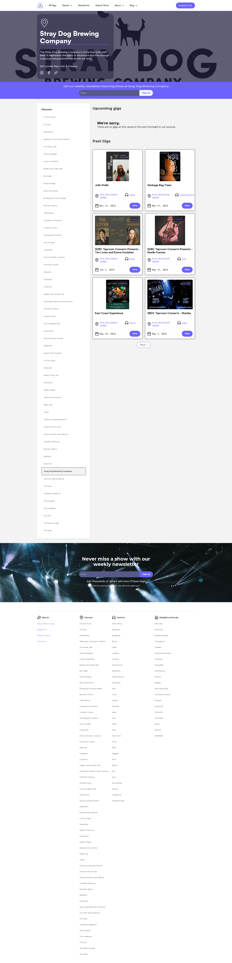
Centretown (160, 641)
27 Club (83, 629)
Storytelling (117, 783)
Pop (114, 730)
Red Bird (83, 895)
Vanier (157, 724)
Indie (132, 195)
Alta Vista (159, 624)
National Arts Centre (88, 848)
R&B (114, 747)
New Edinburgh (161, 688)
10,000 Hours (85, 624)
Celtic (133, 323)
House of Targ (85, 783)
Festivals (83, 747)
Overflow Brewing (87, 883)
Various (158, 730)
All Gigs (52, 5)
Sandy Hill (159, 706)
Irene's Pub (84, 795)
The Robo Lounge (87, 948)
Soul (114, 777)
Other (82, 860)
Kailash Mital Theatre (88, 812)
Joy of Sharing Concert (89, 801)
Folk (184, 259)
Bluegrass (116, 635)
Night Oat (84, 854)
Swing (114, 789)
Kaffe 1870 (84, 806)
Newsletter (84, 5)
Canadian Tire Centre (89, 706)
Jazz (114, 718)
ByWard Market (161, 635)
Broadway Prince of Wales (91, 688)
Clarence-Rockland (163, 653)
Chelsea (158, 647)
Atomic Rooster (86, 653)
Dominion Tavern (87, 742)
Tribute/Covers (187, 195)
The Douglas (85, 930)
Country (115, 659)
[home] (40, 5)
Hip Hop (115, 706)
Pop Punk (116, 736)
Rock (114, 759)
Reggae (115, 753)
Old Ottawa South (163, 694)
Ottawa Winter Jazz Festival (92, 877)
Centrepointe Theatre (89, 718)
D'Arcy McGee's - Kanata (90, 736)
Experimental (118, 677)
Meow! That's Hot (87, 830)
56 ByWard (84, 635)
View (134, 205)
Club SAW (84, 730)
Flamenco (116, 683)
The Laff (83, 942)
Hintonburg (160, 671)
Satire (114, 765)
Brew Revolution (87, 683)
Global (115, 700)
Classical (115, 653)
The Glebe (159, 718)
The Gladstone (86, 936)
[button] (67, 5)
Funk (114, 694)
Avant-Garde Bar (87, 659)
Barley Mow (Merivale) (89, 665)
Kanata (158, 677)
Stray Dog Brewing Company (108, 195)
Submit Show (102, 5)
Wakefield (159, 736)
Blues (132, 259)
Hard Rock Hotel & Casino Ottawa (94, 771)
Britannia (159, 629)
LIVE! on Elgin (85, 818)
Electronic (116, 671)
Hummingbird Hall (88, 789)
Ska (113, 771)
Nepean (158, 683)
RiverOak (84, 901)
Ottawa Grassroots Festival (91, 865)
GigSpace (84, 753)
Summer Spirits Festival (90, 913)
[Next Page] (144, 345)
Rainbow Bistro (86, 889)
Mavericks (84, 824)
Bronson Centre (86, 694)
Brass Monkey (85, 677)
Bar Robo (84, 671)
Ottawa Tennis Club (88, 871)
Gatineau (159, 659)
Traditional (116, 795)
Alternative (116, 624)
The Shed (83, 954)
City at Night (85, 724)
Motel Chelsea (85, 842)
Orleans (123, 155)
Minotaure (84, 836)
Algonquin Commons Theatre (92, 641)
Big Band (116, 629)
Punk (114, 742)
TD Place (83, 919)
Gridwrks (83, 759)
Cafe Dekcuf (85, 700)
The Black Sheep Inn (88, 924)
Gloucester (159, 665)
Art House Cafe (86, 647)
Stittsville (158, 712)
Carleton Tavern (86, 712)
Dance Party (117, 665)
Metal (114, 724)
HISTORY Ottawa (87, 777)
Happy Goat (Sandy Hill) (90, 765)
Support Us (185, 5)
